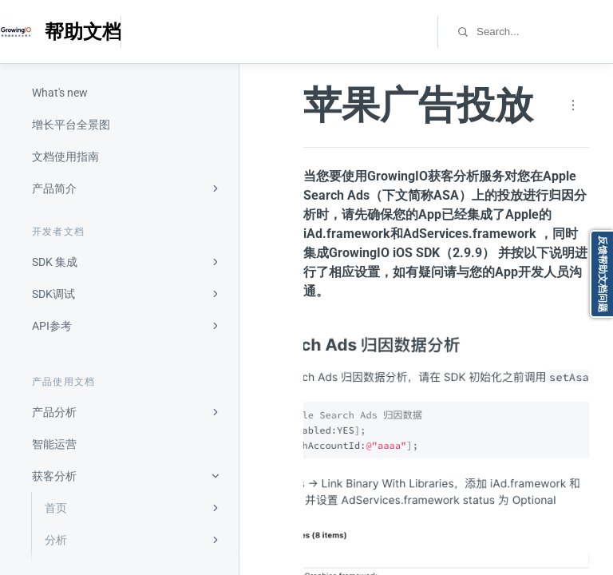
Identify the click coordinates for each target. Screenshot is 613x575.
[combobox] (544, 31)
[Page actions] (573, 105)
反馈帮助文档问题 (602, 274)
